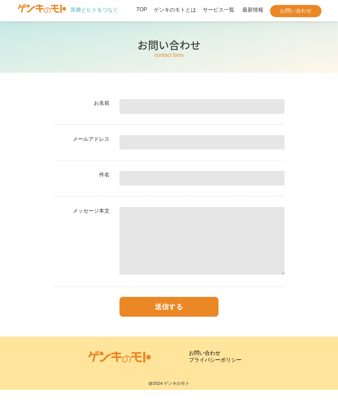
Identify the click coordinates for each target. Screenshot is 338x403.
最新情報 (252, 10)
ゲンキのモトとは (175, 10)
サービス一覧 (218, 10)
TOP (141, 9)
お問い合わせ (296, 11)
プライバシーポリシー (215, 373)
